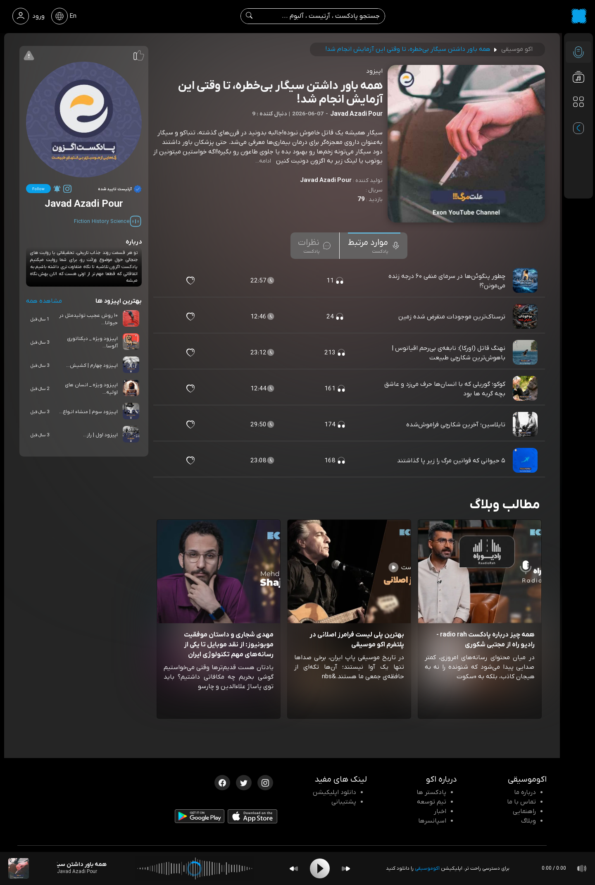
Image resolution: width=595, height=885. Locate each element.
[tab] (374, 245)
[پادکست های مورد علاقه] (578, 118)
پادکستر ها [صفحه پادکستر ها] (431, 792)
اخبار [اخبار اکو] (440, 811)
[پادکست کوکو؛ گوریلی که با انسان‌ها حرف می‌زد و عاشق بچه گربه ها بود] (526, 389)
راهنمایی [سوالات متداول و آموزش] (524, 811)
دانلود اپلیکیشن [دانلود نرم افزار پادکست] (334, 792)
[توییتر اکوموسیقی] (244, 782)
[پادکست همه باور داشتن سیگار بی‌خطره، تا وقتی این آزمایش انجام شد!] (18, 868)
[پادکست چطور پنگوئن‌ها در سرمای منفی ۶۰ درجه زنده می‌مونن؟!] (526, 281)
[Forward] (345, 869)
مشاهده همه (44, 301)
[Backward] (293, 869)
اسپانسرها (432, 821)
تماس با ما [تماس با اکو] (521, 802)
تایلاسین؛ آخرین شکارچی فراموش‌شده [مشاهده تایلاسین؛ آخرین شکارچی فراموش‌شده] (455, 425)
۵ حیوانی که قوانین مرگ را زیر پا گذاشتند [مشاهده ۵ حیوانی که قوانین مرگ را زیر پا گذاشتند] (451, 461)
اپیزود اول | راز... (100, 435)
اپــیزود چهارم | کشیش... (92, 365)
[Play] (319, 868)
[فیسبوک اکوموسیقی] (222, 782)
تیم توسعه (431, 802)
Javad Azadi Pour (326, 180)
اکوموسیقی (427, 868)
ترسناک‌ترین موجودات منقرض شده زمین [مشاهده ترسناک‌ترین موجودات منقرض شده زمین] (451, 317)
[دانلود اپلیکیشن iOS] (252, 818)
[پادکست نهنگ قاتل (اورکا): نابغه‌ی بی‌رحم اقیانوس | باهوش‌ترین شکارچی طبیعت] (526, 353)
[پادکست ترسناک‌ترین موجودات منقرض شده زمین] (526, 317)
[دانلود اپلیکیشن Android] (199, 818)
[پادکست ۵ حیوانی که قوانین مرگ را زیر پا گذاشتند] (526, 461)
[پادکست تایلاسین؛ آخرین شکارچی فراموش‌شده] (526, 425)
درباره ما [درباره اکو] (525, 792)
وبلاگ (528, 821)
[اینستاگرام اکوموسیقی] (265, 782)
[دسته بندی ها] (578, 101)
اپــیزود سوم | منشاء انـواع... (88, 412)
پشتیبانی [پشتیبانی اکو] (343, 802)
